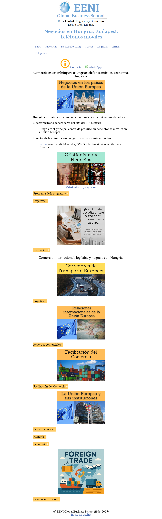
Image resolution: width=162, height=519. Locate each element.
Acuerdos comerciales (47, 344)
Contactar (76, 67)
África (115, 46)
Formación (40, 250)
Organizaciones (43, 429)
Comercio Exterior (45, 499)
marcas (42, 144)
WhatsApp (93, 67)
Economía (39, 444)
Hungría (38, 436)
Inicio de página (81, 514)
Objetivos (39, 200)
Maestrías (51, 46)
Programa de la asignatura (49, 193)
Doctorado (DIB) (71, 46)
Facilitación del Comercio (49, 386)
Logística (102, 46)
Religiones (41, 53)
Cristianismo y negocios (81, 187)
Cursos (89, 46)
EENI (38, 46)
